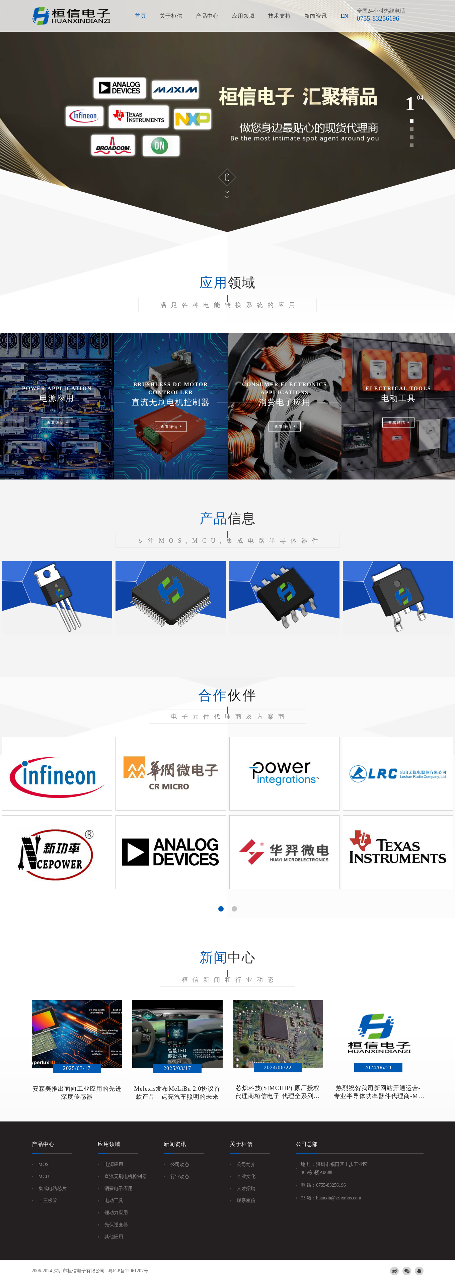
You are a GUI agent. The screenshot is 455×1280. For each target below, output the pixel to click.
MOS (44, 1164)
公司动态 (179, 1164)
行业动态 (179, 1176)
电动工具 (113, 1200)
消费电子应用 (118, 1188)
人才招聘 (246, 1188)
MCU (44, 1176)
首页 (140, 16)
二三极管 (48, 1200)
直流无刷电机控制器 (125, 1176)
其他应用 (113, 1236)
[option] (227, 116)
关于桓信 (171, 16)
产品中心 (207, 16)
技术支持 (279, 16)
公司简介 (246, 1164)
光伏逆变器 (116, 1224)
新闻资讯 (315, 16)
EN (344, 16)
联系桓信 (246, 1200)
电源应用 (113, 1164)
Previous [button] (22, 822)
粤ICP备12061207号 (128, 1270)
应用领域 (243, 16)
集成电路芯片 (53, 1188)
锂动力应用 (116, 1212)
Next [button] (433, 822)
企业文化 (246, 1176)
